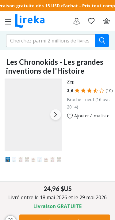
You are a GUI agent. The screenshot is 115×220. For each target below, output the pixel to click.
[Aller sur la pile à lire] (91, 21)
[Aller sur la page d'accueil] (29, 21)
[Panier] (106, 21)
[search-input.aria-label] (50, 40)
